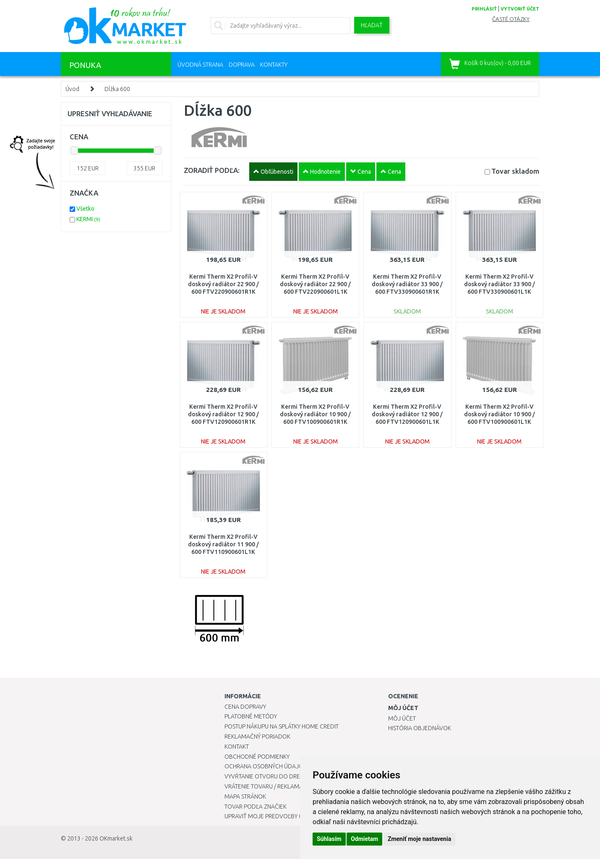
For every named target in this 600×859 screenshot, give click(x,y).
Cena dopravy (245, 706)
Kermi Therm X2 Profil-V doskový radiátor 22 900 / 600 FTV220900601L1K (315, 284)
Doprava (242, 64)
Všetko (85, 208)
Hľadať (372, 25)
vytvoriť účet (520, 8)
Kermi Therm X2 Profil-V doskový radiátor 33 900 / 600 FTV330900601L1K (499, 284)
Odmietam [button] (364, 839)
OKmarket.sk (116, 838)
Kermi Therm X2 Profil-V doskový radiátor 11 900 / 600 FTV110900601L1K (223, 544)
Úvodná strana (200, 64)
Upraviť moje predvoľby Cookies (273, 816)
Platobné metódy (250, 716)
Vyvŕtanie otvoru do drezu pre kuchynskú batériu (299, 776)
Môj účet (402, 718)
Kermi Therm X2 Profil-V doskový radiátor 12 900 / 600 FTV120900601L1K (407, 414)
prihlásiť (484, 8)
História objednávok (419, 728)
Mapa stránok (245, 796)
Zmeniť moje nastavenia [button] (419, 839)
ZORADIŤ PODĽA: (212, 170)
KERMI (88, 219)
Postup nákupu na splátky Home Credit (281, 726)
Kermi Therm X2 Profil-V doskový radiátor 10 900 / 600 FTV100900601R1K (315, 414)
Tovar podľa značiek (255, 806)
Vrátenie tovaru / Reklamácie (267, 786)
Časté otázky (511, 19)
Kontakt (236, 746)
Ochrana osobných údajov (265, 766)
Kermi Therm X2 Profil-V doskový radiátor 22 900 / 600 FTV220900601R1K (223, 284)
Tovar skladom (515, 171)
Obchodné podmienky (257, 756)
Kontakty (273, 64)
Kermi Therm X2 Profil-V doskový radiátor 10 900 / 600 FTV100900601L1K (499, 414)
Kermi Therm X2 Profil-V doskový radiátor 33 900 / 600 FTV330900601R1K (407, 284)
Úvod (72, 89)
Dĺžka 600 (117, 89)
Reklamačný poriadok (257, 736)
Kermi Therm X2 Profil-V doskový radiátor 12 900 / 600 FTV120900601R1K (223, 414)
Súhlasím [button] (329, 839)
